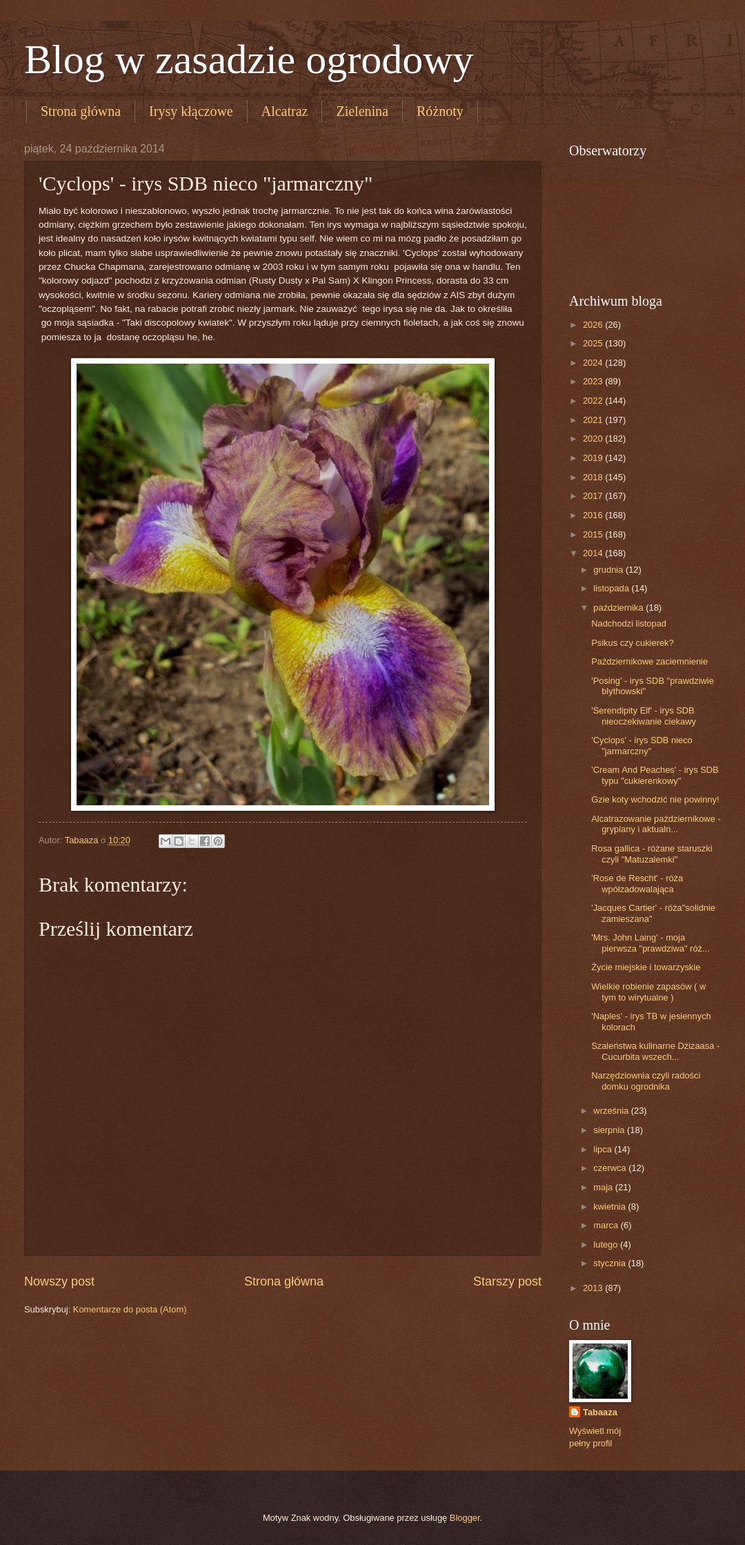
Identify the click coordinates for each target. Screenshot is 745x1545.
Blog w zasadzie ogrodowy (249, 59)
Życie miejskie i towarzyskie (645, 967)
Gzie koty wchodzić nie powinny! (655, 799)
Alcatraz (284, 111)
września (611, 1110)
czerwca (610, 1168)
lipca (603, 1149)
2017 (594, 496)
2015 (594, 534)
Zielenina (362, 111)
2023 (594, 381)
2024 (594, 362)
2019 (594, 458)
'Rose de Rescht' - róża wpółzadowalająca (637, 883)
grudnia (609, 569)
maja (604, 1187)
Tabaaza (600, 1412)
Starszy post (507, 1281)
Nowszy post (59, 1281)
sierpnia (610, 1130)
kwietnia (610, 1206)
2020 (594, 438)
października (619, 607)
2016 (594, 515)
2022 (594, 400)
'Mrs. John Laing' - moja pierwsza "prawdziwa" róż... (650, 942)
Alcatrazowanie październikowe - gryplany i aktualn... (656, 824)
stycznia (610, 1263)
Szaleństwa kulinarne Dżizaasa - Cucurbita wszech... (655, 1051)
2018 (594, 477)
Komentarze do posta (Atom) (130, 1309)
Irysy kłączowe (191, 111)
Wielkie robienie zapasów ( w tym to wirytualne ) (648, 991)
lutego (606, 1244)
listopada (612, 588)
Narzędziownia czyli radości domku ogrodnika (645, 1080)
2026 (594, 324)
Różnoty (440, 111)
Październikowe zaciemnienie (649, 661)
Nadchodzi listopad (628, 623)
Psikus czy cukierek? (632, 643)
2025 (594, 343)
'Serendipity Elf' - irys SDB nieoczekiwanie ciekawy (643, 715)
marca (606, 1225)
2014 (594, 553)
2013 (594, 1288)
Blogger (465, 1518)
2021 (594, 420)
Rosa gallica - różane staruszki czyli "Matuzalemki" (651, 853)
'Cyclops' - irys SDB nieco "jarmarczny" (642, 745)
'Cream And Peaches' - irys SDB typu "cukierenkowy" (655, 775)
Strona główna (81, 111)
